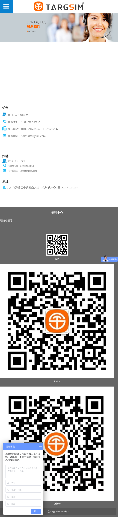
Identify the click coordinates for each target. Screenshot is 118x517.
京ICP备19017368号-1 (58, 511)
